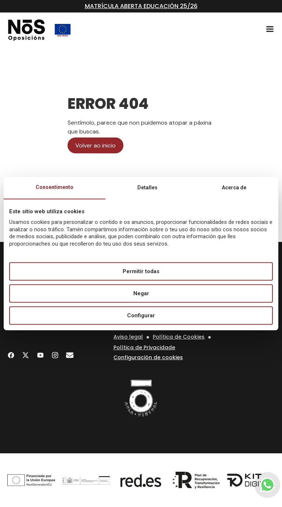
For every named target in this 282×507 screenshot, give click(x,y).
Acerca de (234, 187)
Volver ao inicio (95, 145)
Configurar (141, 315)
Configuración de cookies (148, 357)
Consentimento (54, 187)
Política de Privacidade (144, 347)
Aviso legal (128, 336)
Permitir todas (141, 271)
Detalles (147, 187)
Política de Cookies (179, 336)
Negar (141, 293)
